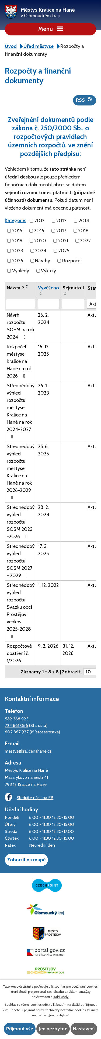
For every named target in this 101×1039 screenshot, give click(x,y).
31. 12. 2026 (68, 649)
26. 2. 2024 (43, 318)
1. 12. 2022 (48, 585)
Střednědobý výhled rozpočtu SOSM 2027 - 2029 (20, 560)
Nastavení (84, 1029)
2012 (39, 221)
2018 (83, 231)
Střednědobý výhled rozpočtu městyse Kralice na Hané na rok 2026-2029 (20, 472)
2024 (40, 251)
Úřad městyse (38, 46)
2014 (84, 221)
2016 (39, 231)
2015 (17, 231)
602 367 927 (17, 731)
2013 (61, 221)
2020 (40, 241)
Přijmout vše (19, 1029)
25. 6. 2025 (43, 450)
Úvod (11, 46)
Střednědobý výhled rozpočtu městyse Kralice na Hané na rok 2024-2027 (20, 411)
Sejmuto (73, 288)
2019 (17, 241)
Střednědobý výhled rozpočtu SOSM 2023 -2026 (20, 522)
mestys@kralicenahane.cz (28, 751)
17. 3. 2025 (43, 550)
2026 (17, 261)
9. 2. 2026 (48, 646)
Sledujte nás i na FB (29, 797)
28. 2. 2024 (43, 511)
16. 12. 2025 (44, 350)
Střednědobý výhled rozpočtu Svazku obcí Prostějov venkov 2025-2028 (20, 610)
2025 (63, 251)
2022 (85, 241)
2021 (63, 241)
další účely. (61, 997)
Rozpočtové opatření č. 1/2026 (19, 653)
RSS (84, 100)
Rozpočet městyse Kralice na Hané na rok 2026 (19, 361)
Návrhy (42, 261)
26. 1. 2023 (43, 389)
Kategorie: (15, 220)
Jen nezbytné (53, 1029)
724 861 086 (16, 725)
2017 (61, 231)
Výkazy (48, 271)
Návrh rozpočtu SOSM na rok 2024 (20, 326)
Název (15, 288)
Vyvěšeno (48, 288)
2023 (17, 251)
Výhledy (20, 271)
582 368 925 (17, 719)
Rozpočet (72, 261)
